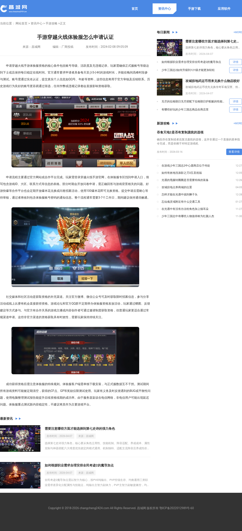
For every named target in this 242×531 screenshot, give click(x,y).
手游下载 (194, 9)
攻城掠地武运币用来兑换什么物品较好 (212, 81)
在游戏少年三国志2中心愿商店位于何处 (186, 165)
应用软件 (224, 9)
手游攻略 (51, 23)
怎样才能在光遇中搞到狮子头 (180, 194)
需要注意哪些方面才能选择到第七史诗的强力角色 (80, 429)
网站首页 (21, 23)
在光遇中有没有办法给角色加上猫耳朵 (185, 208)
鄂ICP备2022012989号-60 (176, 508)
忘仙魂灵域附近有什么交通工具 (181, 201)
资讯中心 (164, 9)
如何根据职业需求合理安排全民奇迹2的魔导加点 (79, 465)
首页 (135, 9)
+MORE (237, 32)
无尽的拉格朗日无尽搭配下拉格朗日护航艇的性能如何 (195, 101)
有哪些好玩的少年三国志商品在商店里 (185, 109)
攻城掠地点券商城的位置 (177, 187)
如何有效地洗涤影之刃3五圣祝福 (182, 172)
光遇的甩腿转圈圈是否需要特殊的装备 (185, 180)
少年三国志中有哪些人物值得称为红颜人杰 (188, 216)
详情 (235, 62)
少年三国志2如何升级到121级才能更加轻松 (188, 70)
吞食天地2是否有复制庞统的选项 (180, 132)
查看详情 (234, 151)
